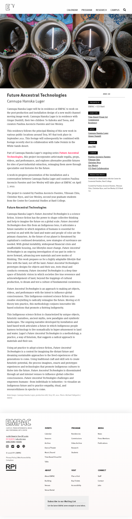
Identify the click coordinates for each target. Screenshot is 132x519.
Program (75, 427)
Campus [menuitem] (115, 9)
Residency (92, 122)
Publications (103, 443)
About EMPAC (50, 476)
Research (74, 448)
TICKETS (11, 439)
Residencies (76, 434)
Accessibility (76, 485)
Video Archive (76, 443)
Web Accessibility (24, 457)
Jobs (99, 485)
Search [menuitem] (125, 9)
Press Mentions (104, 438)
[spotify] (18, 446)
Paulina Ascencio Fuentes (99, 156)
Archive (47, 443)
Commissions (76, 438)
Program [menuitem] (87, 9)
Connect (102, 470)
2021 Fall (92, 146)
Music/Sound (50, 452)
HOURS (19, 441)
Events (48, 427)
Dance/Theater (50, 448)
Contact (101, 481)
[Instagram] (7, 446)
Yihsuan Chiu (94, 159)
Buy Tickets (75, 481)
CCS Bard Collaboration (98, 168)
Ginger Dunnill (94, 136)
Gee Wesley (93, 165)
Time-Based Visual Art (98, 117)
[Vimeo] (12, 446)
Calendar (48, 434)
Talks (47, 461)
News (100, 434)
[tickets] (7, 439)
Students (74, 452)
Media (101, 427)
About (48, 470)
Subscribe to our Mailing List (62, 501)
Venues (47, 485)
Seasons (48, 438)
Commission (93, 119)
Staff (99, 476)
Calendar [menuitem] (72, 9)
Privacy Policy (11, 457)
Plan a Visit (75, 476)
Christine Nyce (94, 162)
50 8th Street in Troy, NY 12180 (17, 436)
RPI (13, 453)
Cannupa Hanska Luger (98, 133)
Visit (73, 470)
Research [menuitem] (101, 9)
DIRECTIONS (10, 441)
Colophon (10, 460)
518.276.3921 (21, 439)
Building (48, 481)
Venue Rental (50, 490)
